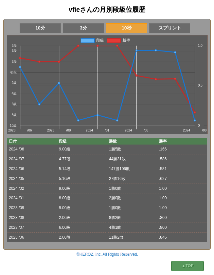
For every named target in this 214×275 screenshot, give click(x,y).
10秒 (127, 27)
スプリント (169, 27)
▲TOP (187, 266)
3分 (83, 27)
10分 (40, 27)
